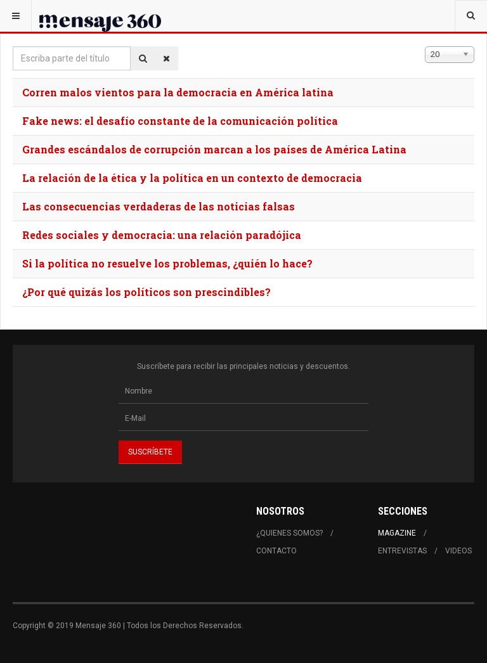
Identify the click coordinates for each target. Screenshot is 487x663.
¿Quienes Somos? (289, 533)
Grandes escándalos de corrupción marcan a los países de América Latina (214, 149)
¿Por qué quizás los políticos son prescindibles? (146, 292)
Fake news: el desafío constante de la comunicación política (180, 120)
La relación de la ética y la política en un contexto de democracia (192, 177)
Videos (458, 550)
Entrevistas (402, 550)
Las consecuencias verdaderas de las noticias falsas (158, 206)
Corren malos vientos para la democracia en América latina (178, 92)
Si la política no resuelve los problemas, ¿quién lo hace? (167, 263)
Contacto (276, 550)
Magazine (397, 533)
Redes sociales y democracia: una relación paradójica (161, 234)
